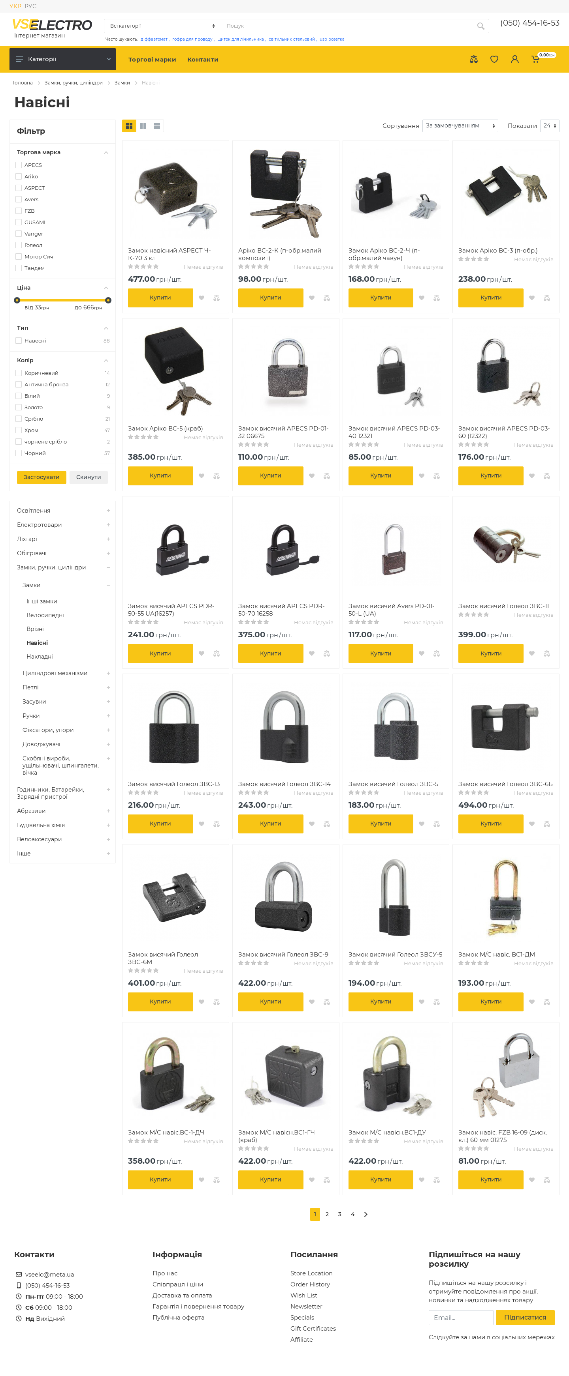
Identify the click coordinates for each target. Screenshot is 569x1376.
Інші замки (41, 601)
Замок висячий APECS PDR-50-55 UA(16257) (171, 609)
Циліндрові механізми (55, 673)
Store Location (311, 1273)
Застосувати (42, 477)
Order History (310, 1284)
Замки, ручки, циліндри (74, 83)
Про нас (165, 1273)
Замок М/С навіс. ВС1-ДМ (496, 954)
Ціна (62, 287)
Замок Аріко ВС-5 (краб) (165, 428)
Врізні (35, 629)
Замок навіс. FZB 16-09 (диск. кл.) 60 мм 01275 (502, 1136)
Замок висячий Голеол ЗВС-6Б (505, 784)
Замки (122, 83)
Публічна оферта (179, 1317)
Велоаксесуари (39, 839)
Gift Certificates (313, 1328)
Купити (160, 297)
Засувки (34, 701)
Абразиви (31, 810)
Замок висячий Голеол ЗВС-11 (503, 606)
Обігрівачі (32, 553)
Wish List (303, 1295)
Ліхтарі (27, 539)
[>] (365, 1214)
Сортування (400, 125)
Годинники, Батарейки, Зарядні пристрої (50, 793)
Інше (24, 853)
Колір (62, 360)
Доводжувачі (41, 744)
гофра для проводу (192, 39)
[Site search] (346, 26)
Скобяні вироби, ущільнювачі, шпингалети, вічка (61, 765)
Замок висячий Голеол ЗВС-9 (283, 954)
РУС (30, 6)
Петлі (31, 687)
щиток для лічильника (240, 39)
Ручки (31, 715)
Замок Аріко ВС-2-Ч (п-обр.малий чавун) (384, 254)
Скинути (88, 477)
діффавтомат (154, 39)
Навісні (37, 642)
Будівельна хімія (41, 825)
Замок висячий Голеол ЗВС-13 (174, 784)
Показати (522, 125)
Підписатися (525, 1317)
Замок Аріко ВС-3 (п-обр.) (498, 250)
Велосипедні (45, 615)
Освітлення (33, 510)
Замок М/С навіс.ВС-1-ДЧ (166, 1132)
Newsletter (306, 1306)
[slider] (17, 300)
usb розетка (332, 39)
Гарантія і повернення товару (198, 1306)
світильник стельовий (292, 39)
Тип (62, 327)
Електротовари (39, 524)
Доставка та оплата (182, 1295)
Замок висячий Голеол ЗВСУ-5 (395, 954)
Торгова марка (62, 152)
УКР (15, 6)
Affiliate (301, 1339)
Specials (302, 1317)
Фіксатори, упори (48, 730)
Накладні (39, 656)
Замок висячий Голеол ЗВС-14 (284, 784)
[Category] (162, 26)
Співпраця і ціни (178, 1284)
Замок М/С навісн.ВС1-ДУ (387, 1132)
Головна (23, 83)
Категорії (63, 59)
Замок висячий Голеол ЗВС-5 (393, 784)
